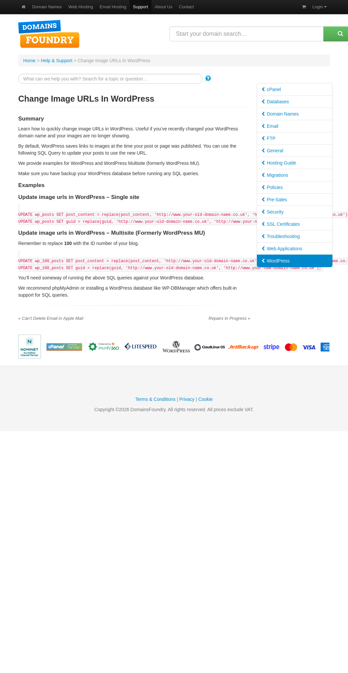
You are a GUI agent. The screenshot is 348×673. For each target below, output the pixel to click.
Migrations (275, 175)
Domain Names (47, 6)
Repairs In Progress (229, 318)
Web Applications (282, 248)
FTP (268, 138)
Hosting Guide (279, 163)
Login (319, 6)
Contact (186, 6)
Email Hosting (113, 6)
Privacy (187, 399)
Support (140, 6)
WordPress (276, 261)
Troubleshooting (281, 236)
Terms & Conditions (155, 399)
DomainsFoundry (49, 34)
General (272, 150)
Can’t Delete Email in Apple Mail (50, 318)
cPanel (271, 89)
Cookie (205, 399)
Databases (275, 101)
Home (29, 60)
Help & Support (56, 60)
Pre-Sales (274, 199)
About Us (163, 6)
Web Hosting (81, 6)
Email (270, 126)
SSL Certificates (281, 224)
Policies (272, 187)
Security (272, 212)
